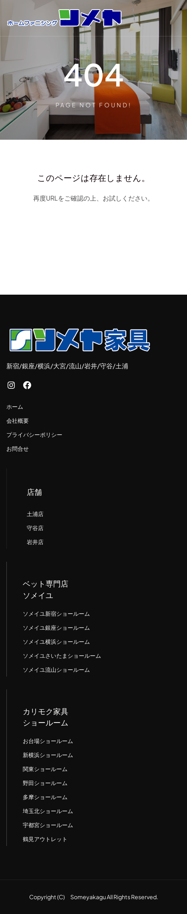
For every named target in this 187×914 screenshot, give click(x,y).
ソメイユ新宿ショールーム (56, 613)
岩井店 (35, 541)
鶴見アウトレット (45, 838)
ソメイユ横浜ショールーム (56, 641)
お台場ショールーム (48, 740)
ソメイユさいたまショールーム (62, 655)
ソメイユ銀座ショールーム (56, 627)
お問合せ (17, 448)
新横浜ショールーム (48, 754)
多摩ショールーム (45, 796)
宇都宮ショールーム (48, 824)
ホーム (14, 406)
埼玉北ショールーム (48, 810)
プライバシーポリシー (34, 434)
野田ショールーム (45, 782)
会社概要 (17, 420)
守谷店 (35, 527)
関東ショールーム (45, 768)
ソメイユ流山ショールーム (56, 669)
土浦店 (35, 513)
